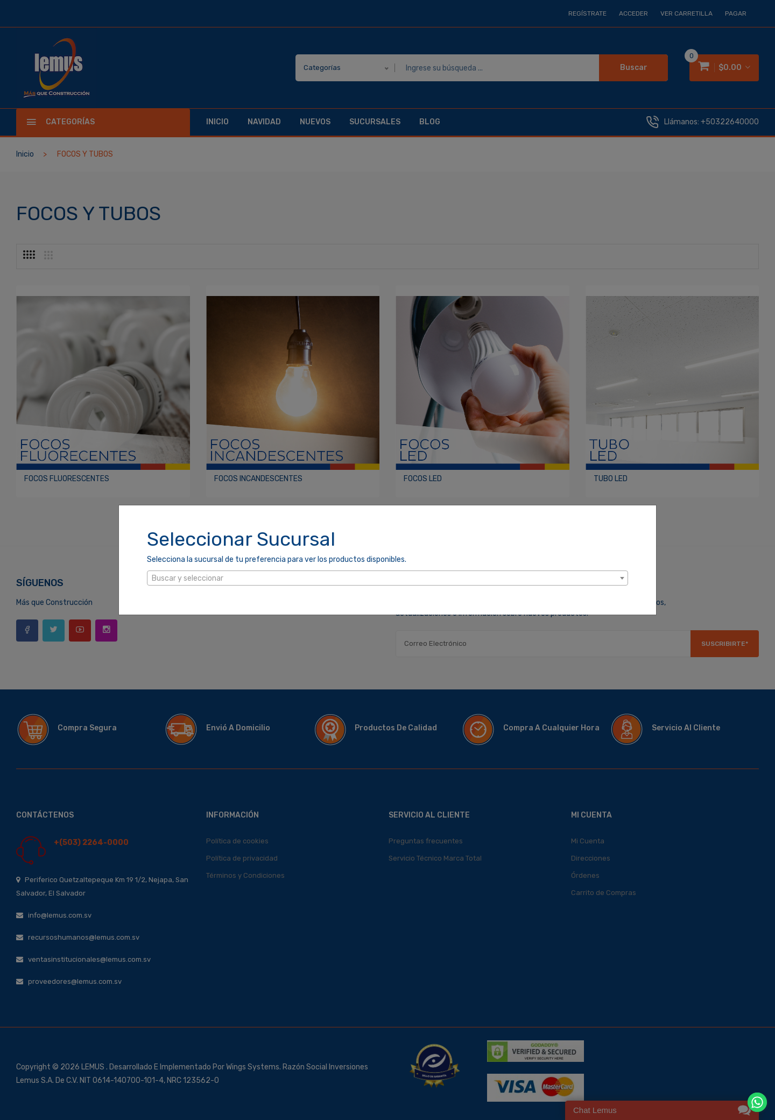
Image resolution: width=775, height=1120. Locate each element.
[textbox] (387, 578)
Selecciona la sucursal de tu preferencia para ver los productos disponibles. (276, 559)
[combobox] (387, 578)
